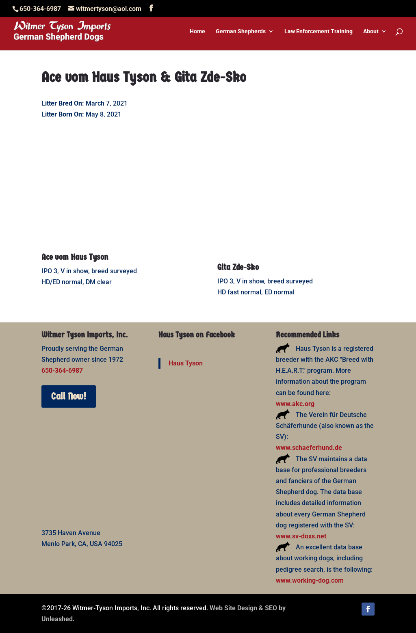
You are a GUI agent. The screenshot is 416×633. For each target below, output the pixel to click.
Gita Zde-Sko (238, 267)
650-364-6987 (62, 370)
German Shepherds (241, 31)
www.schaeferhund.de (309, 448)
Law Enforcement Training (318, 31)
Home (197, 31)
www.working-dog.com (310, 580)
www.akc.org (295, 404)
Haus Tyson (186, 363)
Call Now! (68, 396)
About (371, 31)
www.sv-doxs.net (301, 536)
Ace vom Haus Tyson (74, 257)
